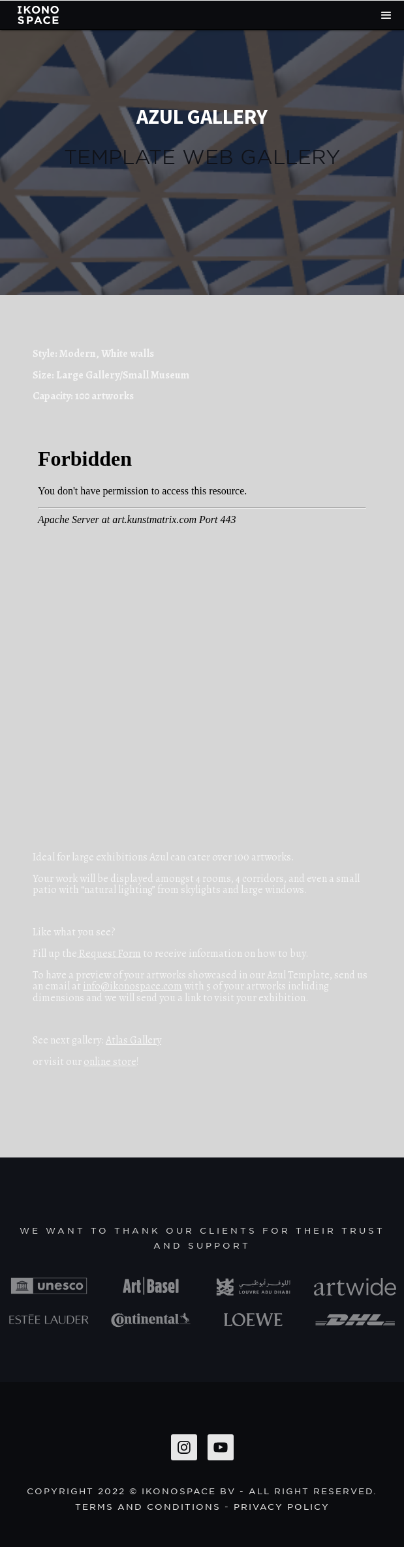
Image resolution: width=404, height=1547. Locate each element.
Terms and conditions (148, 1506)
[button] (386, 15)
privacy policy (282, 1506)
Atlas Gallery (133, 1040)
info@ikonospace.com (132, 986)
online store (110, 1062)
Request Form (109, 953)
